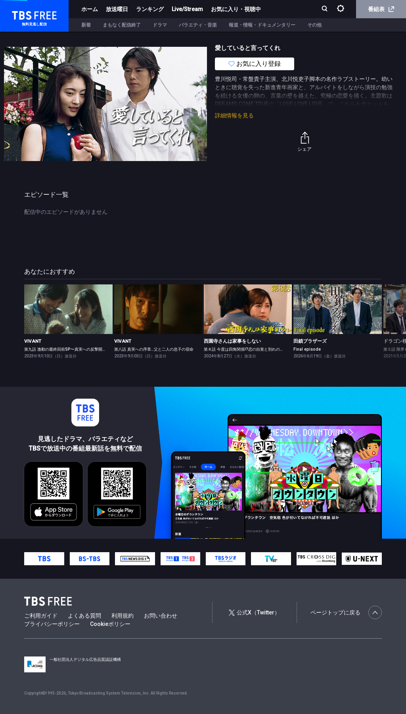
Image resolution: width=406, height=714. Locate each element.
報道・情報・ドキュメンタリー (262, 25)
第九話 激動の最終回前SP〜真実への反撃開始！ (67, 349)
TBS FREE (21, 14)
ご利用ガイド (40, 615)
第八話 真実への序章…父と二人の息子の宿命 (153, 349)
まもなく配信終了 (122, 25)
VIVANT (32, 341)
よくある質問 (84, 615)
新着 (86, 25)
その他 (314, 25)
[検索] (325, 9)
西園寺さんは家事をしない (232, 341)
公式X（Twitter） (254, 612)
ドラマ (160, 25)
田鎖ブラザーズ (310, 341)
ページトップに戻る (346, 612)
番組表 (381, 9)
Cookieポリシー (110, 624)
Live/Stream (187, 9)
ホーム (89, 9)
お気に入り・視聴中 (236, 9)
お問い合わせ (160, 615)
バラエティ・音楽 (198, 25)
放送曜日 (117, 9)
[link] (68, 309)
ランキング (150, 9)
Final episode (307, 349)
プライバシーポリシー (52, 624)
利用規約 (122, 615)
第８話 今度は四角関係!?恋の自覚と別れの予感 (246, 349)
